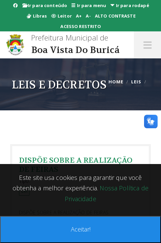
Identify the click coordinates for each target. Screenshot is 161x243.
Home (115, 82)
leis (136, 82)
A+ (79, 16)
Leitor (61, 16)
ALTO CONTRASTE (115, 16)
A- (88, 16)
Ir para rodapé (129, 5)
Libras (36, 16)
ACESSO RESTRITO (80, 26)
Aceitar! (80, 229)
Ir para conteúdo (44, 5)
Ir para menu (88, 5)
